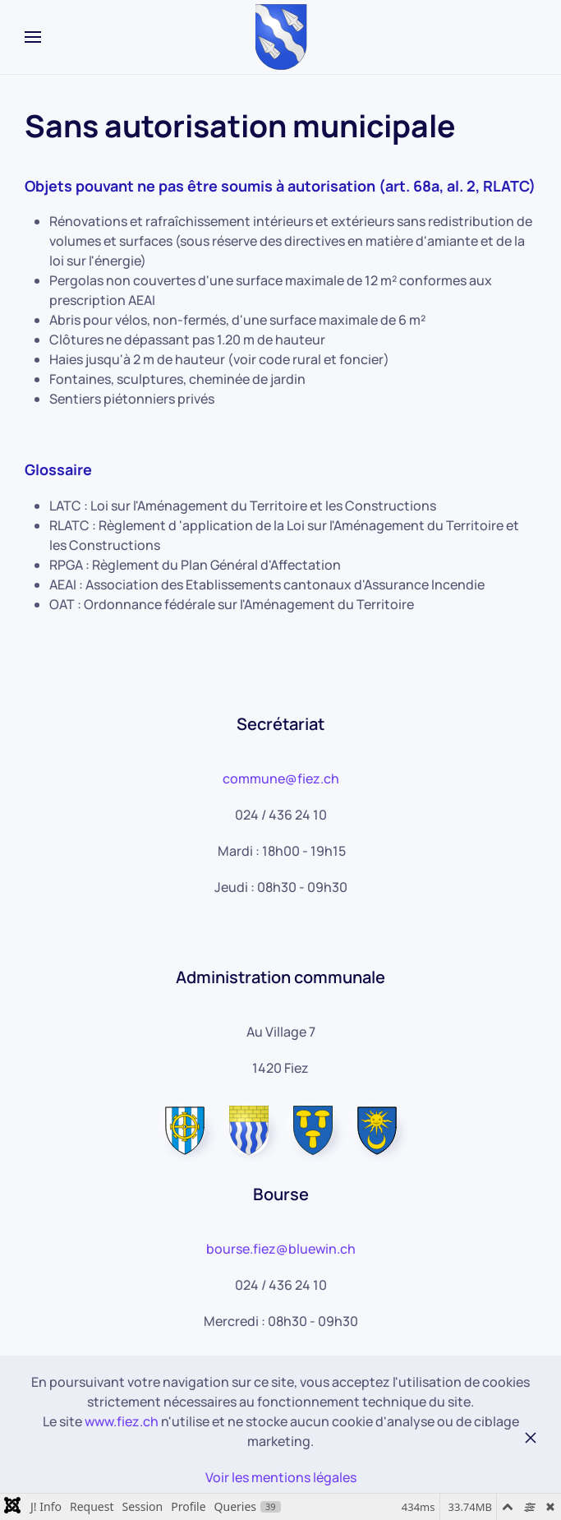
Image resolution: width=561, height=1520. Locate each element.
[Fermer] (530, 1438)
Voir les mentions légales (280, 1477)
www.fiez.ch (122, 1421)
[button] (33, 37)
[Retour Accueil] (280, 37)
